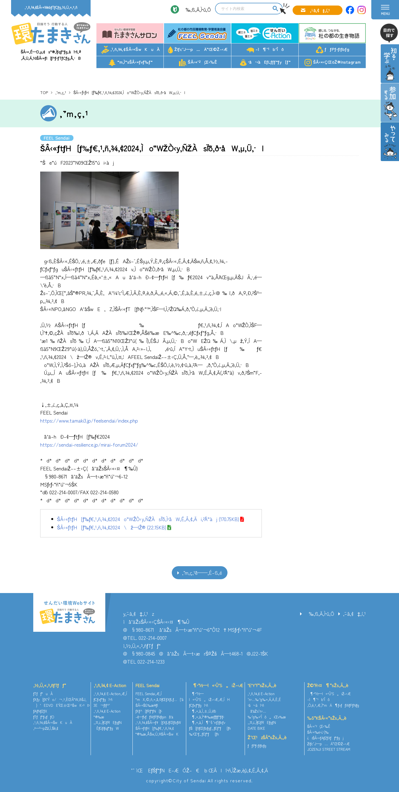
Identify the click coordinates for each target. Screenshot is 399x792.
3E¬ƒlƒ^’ (102, 705)
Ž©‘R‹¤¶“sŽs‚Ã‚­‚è (327, 685)
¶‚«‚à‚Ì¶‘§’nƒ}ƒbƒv (207, 722)
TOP (44, 92)
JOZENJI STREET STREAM (328, 749)
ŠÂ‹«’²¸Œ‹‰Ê (198, 62)
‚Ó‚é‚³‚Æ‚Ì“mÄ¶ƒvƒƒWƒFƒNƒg (333, 705)
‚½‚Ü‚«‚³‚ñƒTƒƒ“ (49, 685)
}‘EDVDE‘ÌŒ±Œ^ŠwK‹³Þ (61, 705)
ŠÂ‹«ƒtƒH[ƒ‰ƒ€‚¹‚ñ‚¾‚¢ (154, 728)
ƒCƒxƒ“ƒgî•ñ (103, 699)
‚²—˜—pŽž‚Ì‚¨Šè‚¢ (45, 728)
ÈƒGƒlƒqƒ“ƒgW (106, 728)
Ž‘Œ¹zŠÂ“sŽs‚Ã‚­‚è (267, 737)
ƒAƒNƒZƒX (40, 711)
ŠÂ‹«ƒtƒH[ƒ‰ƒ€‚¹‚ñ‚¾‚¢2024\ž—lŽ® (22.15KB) (111, 527)
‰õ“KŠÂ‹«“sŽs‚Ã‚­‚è (327, 718)
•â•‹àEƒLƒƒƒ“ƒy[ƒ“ (265, 62)
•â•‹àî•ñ (256, 705)
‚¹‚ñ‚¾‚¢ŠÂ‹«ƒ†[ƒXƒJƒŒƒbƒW (158, 722)
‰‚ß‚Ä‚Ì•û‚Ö (196, 9)
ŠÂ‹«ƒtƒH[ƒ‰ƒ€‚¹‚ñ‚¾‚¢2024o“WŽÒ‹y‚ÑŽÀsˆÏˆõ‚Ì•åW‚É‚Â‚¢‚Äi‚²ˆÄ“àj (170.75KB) (148, 518)
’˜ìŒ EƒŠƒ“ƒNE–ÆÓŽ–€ (165, 770)
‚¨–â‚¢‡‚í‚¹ (320, 10)
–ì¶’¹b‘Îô (265, 49)
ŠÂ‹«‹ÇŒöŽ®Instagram (332, 62)
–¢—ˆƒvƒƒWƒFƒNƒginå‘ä (154, 716)
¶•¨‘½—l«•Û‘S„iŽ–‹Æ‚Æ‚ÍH (209, 696)
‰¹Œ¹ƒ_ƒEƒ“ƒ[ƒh (204, 734)
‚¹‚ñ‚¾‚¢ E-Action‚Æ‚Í (110, 693)
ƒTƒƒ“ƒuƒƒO (43, 716)
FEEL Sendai (147, 685)
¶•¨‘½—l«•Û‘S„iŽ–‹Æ (216, 685)
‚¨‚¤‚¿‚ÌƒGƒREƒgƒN (108, 722)
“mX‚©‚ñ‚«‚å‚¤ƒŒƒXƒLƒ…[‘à (159, 699)
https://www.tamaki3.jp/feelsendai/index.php (89, 420)
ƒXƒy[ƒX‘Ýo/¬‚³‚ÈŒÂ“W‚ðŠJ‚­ (59, 699)
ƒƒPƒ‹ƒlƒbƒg (332, 50)
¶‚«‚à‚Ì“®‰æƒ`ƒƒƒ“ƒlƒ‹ (206, 716)
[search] (243, 8)
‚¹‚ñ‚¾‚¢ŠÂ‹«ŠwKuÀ (130, 50)
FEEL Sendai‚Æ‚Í (148, 693)
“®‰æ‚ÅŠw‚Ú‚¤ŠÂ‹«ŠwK (156, 734)
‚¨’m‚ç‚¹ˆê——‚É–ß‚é (202, 572)
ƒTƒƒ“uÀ (43, 693)
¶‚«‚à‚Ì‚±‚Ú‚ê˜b (202, 711)
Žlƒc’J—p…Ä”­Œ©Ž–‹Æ (198, 49)
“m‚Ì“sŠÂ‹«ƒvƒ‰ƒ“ (130, 62)
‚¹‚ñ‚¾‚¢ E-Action (110, 685)
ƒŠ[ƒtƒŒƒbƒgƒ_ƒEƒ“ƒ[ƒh (210, 728)
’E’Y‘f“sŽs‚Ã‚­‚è (262, 685)
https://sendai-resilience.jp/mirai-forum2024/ (89, 444)
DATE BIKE (256, 728)
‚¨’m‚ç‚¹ (60, 92)
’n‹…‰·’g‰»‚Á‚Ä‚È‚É (264, 699)
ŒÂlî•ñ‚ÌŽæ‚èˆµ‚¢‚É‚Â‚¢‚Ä (238, 770)
